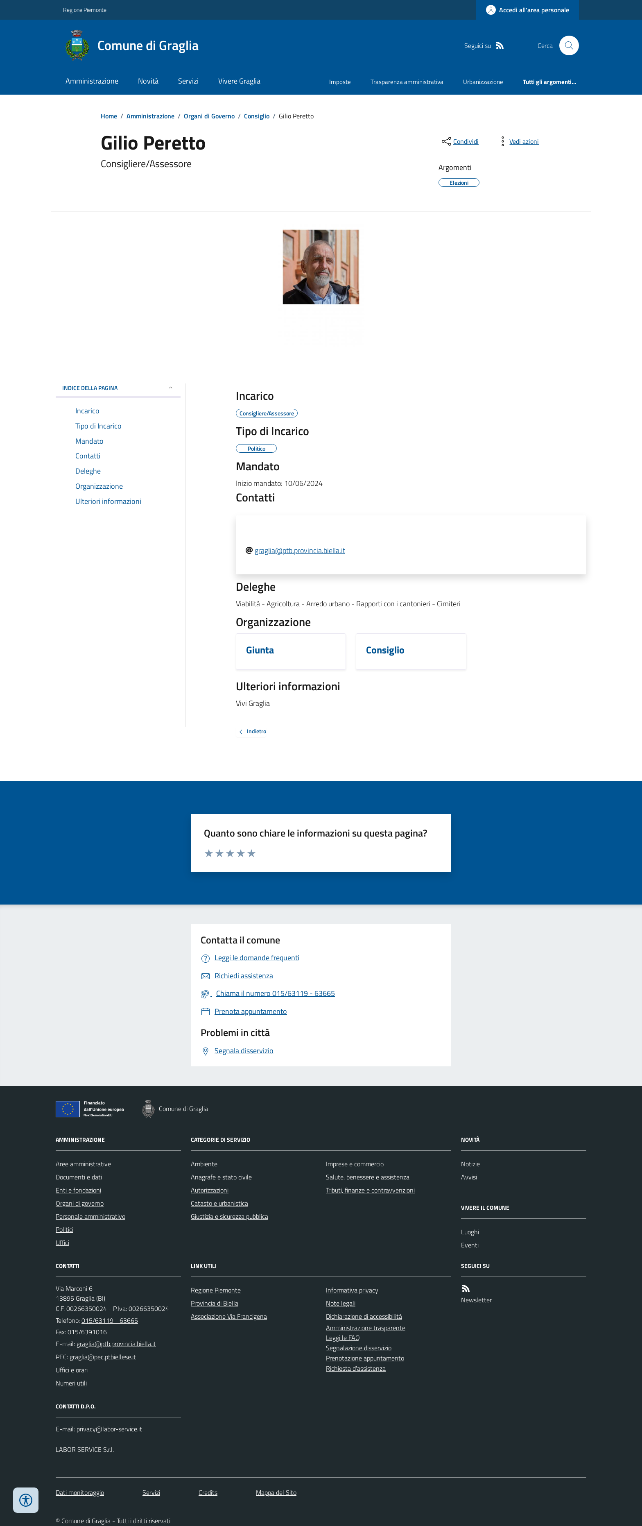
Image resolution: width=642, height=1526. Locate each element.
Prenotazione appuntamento (365, 1358)
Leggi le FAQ (343, 1337)
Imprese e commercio (355, 1164)
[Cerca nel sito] (566, 45)
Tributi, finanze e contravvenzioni (370, 1190)
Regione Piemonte (84, 9)
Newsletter (476, 1300)
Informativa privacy (352, 1290)
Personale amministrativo (90, 1216)
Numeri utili (71, 1383)
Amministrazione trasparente (365, 1328)
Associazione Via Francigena (229, 1316)
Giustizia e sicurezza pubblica (229, 1216)
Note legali (340, 1303)
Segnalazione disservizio (358, 1348)
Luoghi (470, 1232)
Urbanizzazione (483, 81)
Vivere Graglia (239, 80)
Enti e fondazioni (78, 1190)
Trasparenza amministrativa (407, 81)
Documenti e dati (79, 1177)
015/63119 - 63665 (109, 1320)
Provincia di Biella (214, 1303)
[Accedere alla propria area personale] (527, 10)
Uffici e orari (72, 1370)
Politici (64, 1229)
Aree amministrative (83, 1164)
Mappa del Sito (276, 1492)
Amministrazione (92, 80)
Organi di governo (80, 1203)
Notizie (470, 1164)
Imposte (340, 81)
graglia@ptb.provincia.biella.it (300, 550)
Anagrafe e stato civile (221, 1177)
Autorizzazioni (209, 1190)
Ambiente (204, 1164)
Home (109, 116)
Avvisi (469, 1177)
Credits (208, 1492)
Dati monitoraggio (80, 1492)
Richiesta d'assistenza (356, 1368)
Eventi (470, 1245)
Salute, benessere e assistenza (367, 1177)
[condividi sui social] (459, 141)
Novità (148, 80)
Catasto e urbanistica (219, 1203)
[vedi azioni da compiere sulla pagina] (517, 141)
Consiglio (256, 116)
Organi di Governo (209, 116)
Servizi (188, 80)
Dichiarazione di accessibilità (364, 1316)
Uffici (62, 1242)
